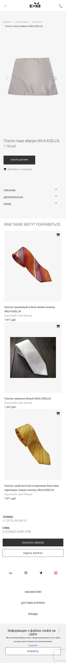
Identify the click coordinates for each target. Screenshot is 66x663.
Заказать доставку (19, 160)
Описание (9, 190)
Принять (33, 651)
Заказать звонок (33, 542)
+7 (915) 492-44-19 (15, 520)
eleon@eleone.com (17, 531)
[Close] (59, 630)
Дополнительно (13, 197)
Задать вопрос (33, 553)
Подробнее (33, 645)
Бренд (7, 204)
